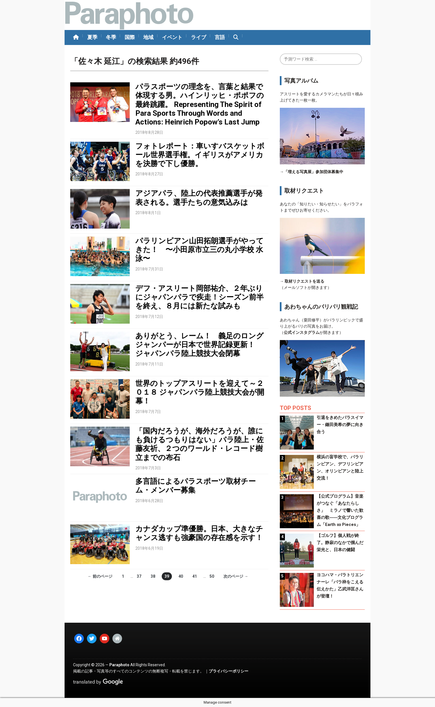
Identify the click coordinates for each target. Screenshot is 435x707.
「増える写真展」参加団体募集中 (313, 171)
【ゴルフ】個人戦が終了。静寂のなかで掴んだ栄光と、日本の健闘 (340, 542)
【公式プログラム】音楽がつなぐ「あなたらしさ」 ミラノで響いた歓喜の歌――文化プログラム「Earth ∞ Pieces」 (340, 510)
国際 (130, 37)
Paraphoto (119, 665)
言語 (220, 37)
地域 (148, 37)
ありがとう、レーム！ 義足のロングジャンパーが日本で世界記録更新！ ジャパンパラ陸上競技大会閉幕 (199, 345)
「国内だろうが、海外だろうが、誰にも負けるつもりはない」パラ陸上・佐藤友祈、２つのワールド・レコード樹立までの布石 (199, 444)
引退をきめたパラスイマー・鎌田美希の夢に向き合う (340, 424)
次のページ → (235, 576)
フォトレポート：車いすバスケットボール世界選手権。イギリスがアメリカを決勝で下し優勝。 (200, 155)
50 (212, 576)
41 (194, 576)
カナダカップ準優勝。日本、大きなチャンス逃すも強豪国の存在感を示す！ (199, 533)
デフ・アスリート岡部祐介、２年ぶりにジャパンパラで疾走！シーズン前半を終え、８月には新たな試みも (199, 297)
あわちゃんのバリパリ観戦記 (321, 306)
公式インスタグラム (301, 332)
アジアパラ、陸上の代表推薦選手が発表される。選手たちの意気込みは (199, 197)
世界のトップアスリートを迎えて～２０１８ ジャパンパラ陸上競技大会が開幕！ (199, 392)
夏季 (92, 37)
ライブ (198, 37)
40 (180, 576)
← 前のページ (100, 576)
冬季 (111, 37)
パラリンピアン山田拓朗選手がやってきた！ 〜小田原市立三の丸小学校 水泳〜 (199, 250)
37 (139, 576)
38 (153, 576)
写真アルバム (301, 80)
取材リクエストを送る (304, 281)
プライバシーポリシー (228, 671)
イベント (172, 37)
